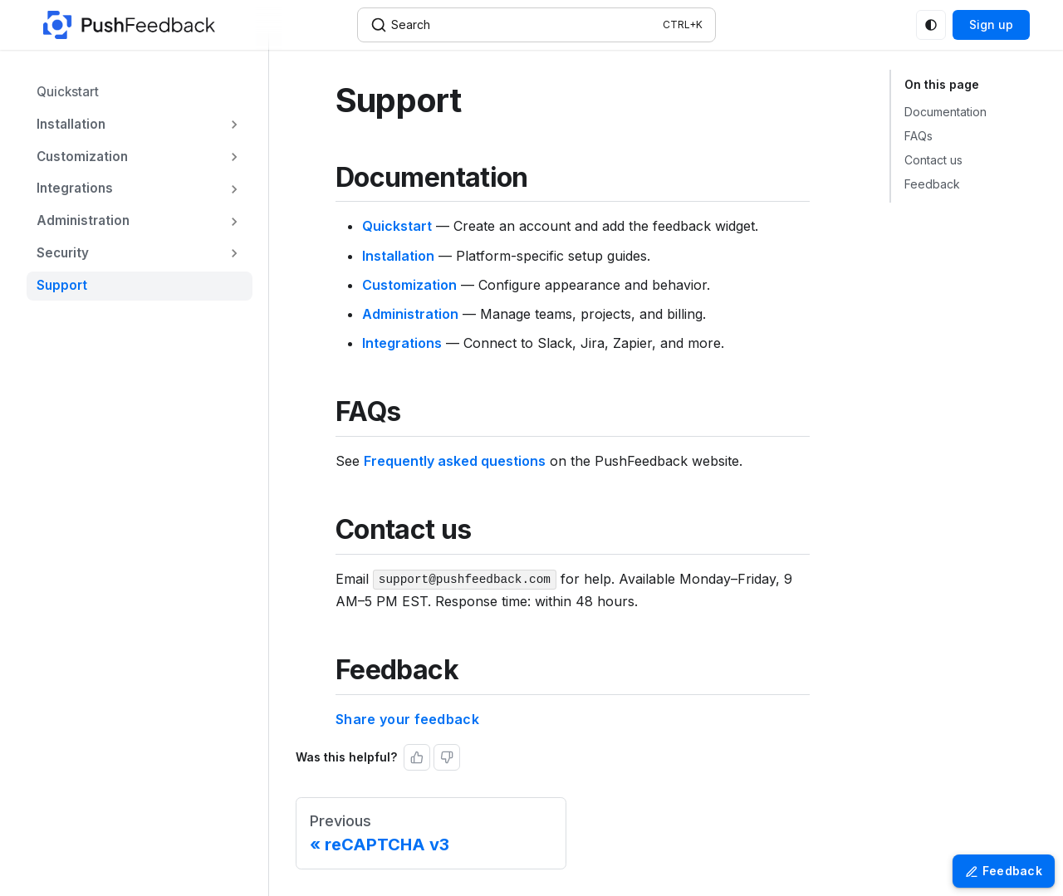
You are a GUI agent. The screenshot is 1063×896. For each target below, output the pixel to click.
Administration (410, 314)
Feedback (932, 184)
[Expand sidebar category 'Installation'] (234, 125)
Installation (398, 255)
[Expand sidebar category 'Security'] (234, 253)
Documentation (945, 112)
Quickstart (397, 226)
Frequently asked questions (455, 461)
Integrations (402, 343)
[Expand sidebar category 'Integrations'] (234, 188)
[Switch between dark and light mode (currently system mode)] (931, 25)
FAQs (918, 136)
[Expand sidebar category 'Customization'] (234, 157)
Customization (409, 285)
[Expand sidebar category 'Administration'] (234, 221)
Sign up (991, 24)
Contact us (933, 160)
